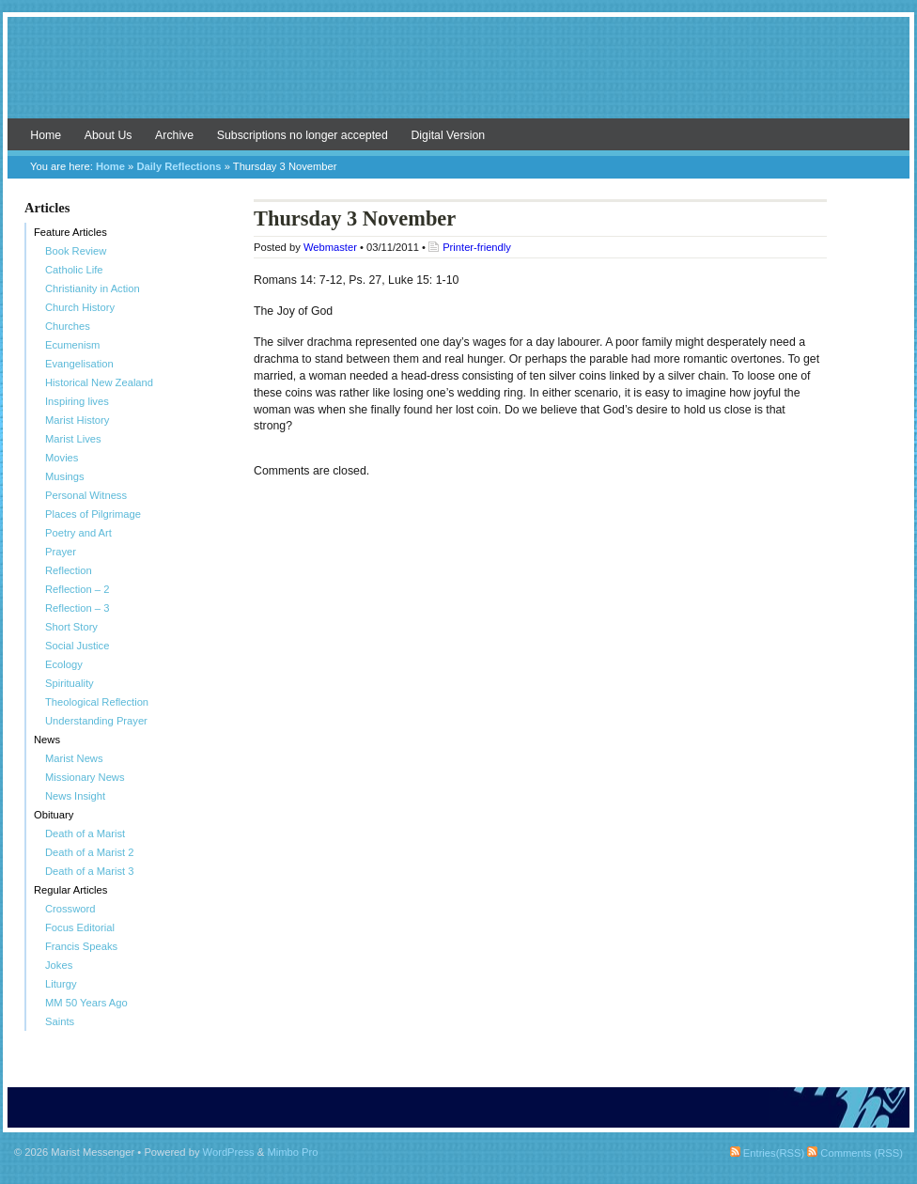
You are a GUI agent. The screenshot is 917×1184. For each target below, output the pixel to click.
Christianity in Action (92, 288)
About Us (108, 135)
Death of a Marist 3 (89, 871)
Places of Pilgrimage (93, 514)
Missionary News (85, 777)
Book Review (75, 251)
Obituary (53, 814)
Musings (65, 476)
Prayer (60, 551)
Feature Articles (70, 232)
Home (45, 135)
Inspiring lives (77, 401)
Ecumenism (72, 345)
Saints (59, 1021)
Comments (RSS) (855, 1153)
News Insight (75, 796)
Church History (80, 307)
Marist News (74, 758)
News (47, 739)
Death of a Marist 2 (89, 852)
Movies (61, 457)
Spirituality (69, 683)
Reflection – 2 (77, 589)
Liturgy (61, 983)
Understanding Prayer (96, 720)
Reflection (68, 570)
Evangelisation (79, 363)
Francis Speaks (81, 946)
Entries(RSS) (767, 1153)
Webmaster (330, 247)
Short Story (71, 626)
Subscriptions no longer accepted (302, 135)
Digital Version (448, 135)
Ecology (64, 664)
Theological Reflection (96, 702)
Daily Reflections (178, 166)
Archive (174, 135)
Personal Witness (86, 495)
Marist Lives (73, 438)
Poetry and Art (78, 532)
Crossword (70, 908)
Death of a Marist (85, 833)
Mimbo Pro (292, 1152)
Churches (67, 326)
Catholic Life (74, 269)
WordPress (229, 1152)
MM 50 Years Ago (86, 1002)
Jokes (58, 965)
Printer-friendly (477, 247)
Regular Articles (70, 890)
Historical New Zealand (99, 382)
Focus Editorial (80, 927)
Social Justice (77, 645)
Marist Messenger (458, 77)
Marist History (77, 420)
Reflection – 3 (77, 608)
